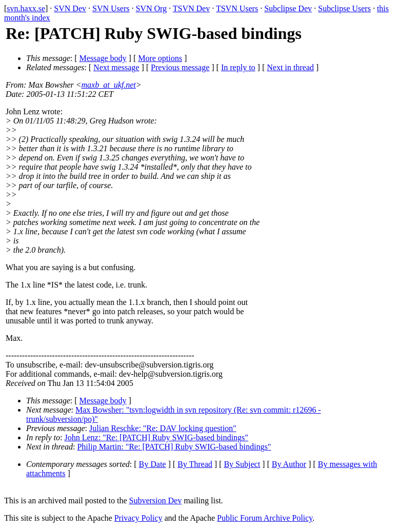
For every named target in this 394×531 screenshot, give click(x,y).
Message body (103, 58)
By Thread (195, 464)
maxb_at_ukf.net (109, 84)
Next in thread (290, 67)
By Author (289, 464)
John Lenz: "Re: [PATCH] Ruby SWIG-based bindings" (156, 437)
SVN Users (110, 8)
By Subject (242, 464)
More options (160, 58)
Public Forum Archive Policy (264, 518)
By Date (152, 464)
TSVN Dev (191, 8)
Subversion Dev (155, 500)
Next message (116, 67)
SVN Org (151, 8)
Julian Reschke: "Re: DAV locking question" (163, 428)
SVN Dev (70, 8)
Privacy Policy (138, 518)
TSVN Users (237, 8)
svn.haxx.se (26, 8)
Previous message (180, 67)
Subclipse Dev (288, 8)
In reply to (238, 67)
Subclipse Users (344, 8)
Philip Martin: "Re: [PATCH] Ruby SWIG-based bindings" (174, 446)
